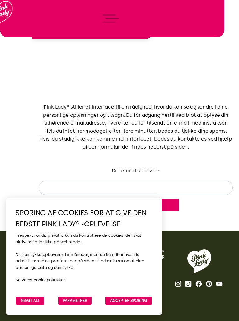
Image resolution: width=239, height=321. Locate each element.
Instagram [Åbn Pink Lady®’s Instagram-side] (178, 283)
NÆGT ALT (30, 301)
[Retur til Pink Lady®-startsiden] (199, 261)
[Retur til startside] (16, 31)
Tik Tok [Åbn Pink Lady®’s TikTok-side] (188, 283)
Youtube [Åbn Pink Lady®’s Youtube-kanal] (219, 283)
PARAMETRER (75, 301)
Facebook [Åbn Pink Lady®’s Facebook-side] (199, 283)
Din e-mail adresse (135, 171)
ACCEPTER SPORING (128, 301)
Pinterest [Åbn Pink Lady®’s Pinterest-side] (209, 283)
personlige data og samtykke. (45, 267)
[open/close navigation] (16, 161)
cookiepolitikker (49, 280)
